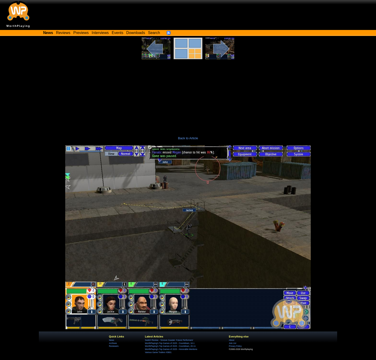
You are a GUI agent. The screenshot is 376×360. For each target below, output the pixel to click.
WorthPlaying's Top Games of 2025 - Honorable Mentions (171, 349)
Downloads (135, 33)
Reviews (63, 33)
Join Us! (232, 343)
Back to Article (188, 138)
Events (117, 33)
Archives (113, 343)
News (111, 340)
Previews (81, 33)
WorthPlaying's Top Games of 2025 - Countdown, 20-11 (170, 346)
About (231, 340)
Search (154, 33)
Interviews (100, 33)
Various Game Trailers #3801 (158, 352)
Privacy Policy (235, 346)
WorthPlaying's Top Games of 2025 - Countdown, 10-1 (169, 343)
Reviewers (113, 346)
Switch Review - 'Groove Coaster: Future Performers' (169, 340)
